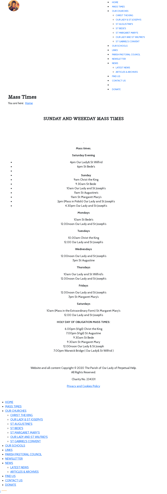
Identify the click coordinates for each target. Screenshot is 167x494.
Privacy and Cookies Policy (83, 386)
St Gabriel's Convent (128, 41)
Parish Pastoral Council (126, 54)
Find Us (116, 76)
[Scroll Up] (0, 492)
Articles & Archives (127, 71)
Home (115, 2)
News (115, 63)
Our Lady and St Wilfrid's (130, 37)
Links (115, 50)
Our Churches (120, 11)
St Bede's (121, 28)
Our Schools (120, 45)
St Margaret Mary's (127, 32)
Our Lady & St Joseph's (128, 19)
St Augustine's (124, 24)
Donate (116, 89)
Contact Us (119, 80)
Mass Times (118, 6)
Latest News (123, 67)
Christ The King (124, 15)
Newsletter (119, 58)
